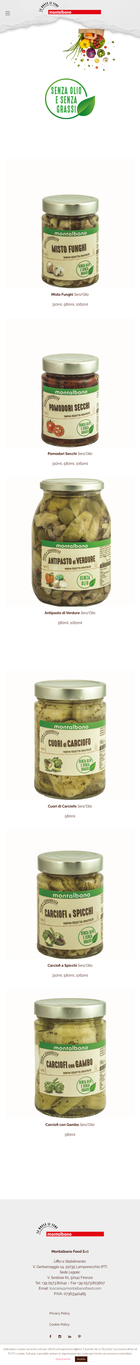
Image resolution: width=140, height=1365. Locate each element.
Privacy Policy (59, 1313)
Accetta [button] (81, 1359)
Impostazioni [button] (63, 1359)
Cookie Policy (59, 1324)
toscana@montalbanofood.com (75, 1288)
